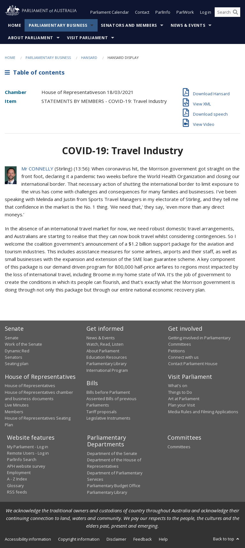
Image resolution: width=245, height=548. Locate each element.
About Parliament (30, 37)
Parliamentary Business (58, 25)
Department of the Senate (112, 453)
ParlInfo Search (21, 459)
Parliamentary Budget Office (113, 485)
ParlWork (185, 12)
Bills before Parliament (108, 392)
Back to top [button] (226, 539)
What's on (177, 385)
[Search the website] (227, 12)
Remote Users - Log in (28, 453)
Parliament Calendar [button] (109, 12)
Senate (12, 338)
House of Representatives (30, 385)
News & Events (188, 25)
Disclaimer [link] (116, 539)
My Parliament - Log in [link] (27, 447)
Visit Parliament (87, 37)
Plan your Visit (181, 405)
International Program (107, 370)
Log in (205, 12)
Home (14, 25)
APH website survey (26, 466)
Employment (19, 472)
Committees (178, 447)
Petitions (176, 351)
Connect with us (183, 357)
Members (14, 412)
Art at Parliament (183, 398)
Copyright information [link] (79, 539)
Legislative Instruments (108, 418)
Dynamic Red (17, 351)
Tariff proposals (101, 412)
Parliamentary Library (106, 363)
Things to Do (180, 392)
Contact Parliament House (193, 363)
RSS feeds (17, 492)
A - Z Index (17, 479)
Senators (13, 357)
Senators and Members (129, 25)
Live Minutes (17, 405)
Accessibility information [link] (28, 539)
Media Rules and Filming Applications (203, 412)
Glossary (15, 485)
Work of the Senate (23, 344)
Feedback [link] (142, 539)
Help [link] (163, 539)
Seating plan (16, 363)
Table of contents (34, 72)
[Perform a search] (235, 12)
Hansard (89, 57)
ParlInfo (162, 12)
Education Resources (106, 357)
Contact (142, 12)
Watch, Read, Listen (104, 344)
